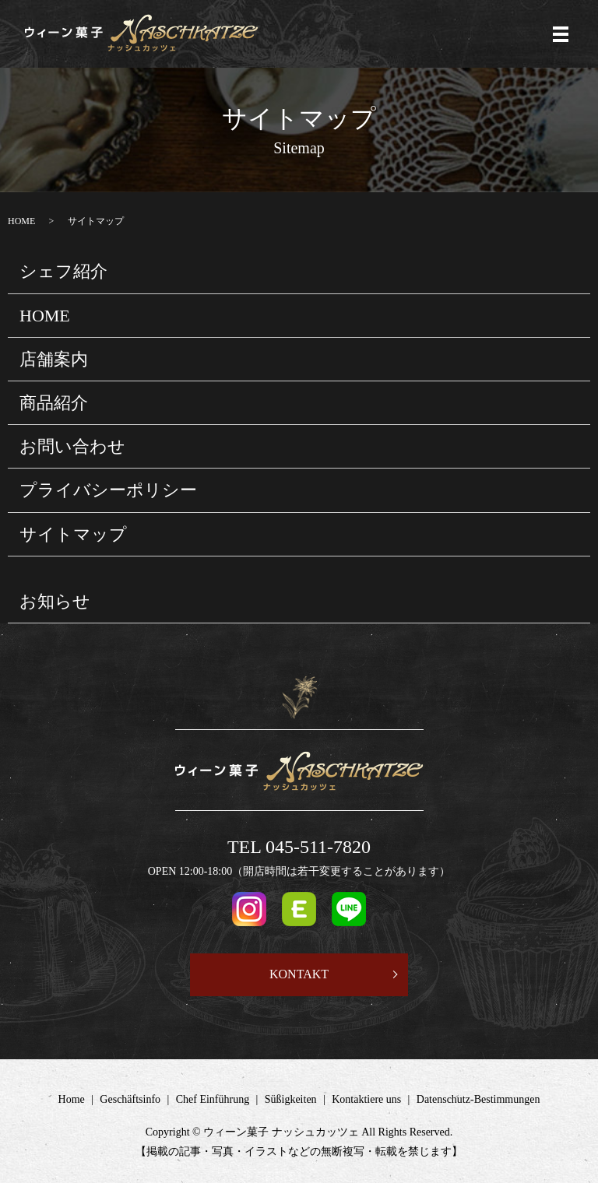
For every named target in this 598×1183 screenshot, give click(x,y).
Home (71, 1099)
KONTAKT (299, 974)
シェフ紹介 (63, 271)
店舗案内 (53, 359)
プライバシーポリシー (108, 490)
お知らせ (54, 601)
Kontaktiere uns (366, 1099)
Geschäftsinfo (130, 1099)
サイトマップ (73, 534)
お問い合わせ (72, 446)
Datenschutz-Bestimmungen (478, 1099)
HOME (21, 221)
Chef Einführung (212, 1099)
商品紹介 (53, 402)
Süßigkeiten (291, 1099)
